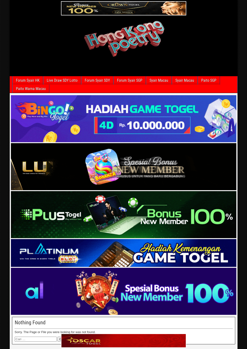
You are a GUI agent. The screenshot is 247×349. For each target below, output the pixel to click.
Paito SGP (208, 80)
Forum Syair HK (28, 80)
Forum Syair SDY (97, 80)
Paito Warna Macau (31, 88)
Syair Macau (158, 80)
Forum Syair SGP (129, 80)
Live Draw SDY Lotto (62, 80)
